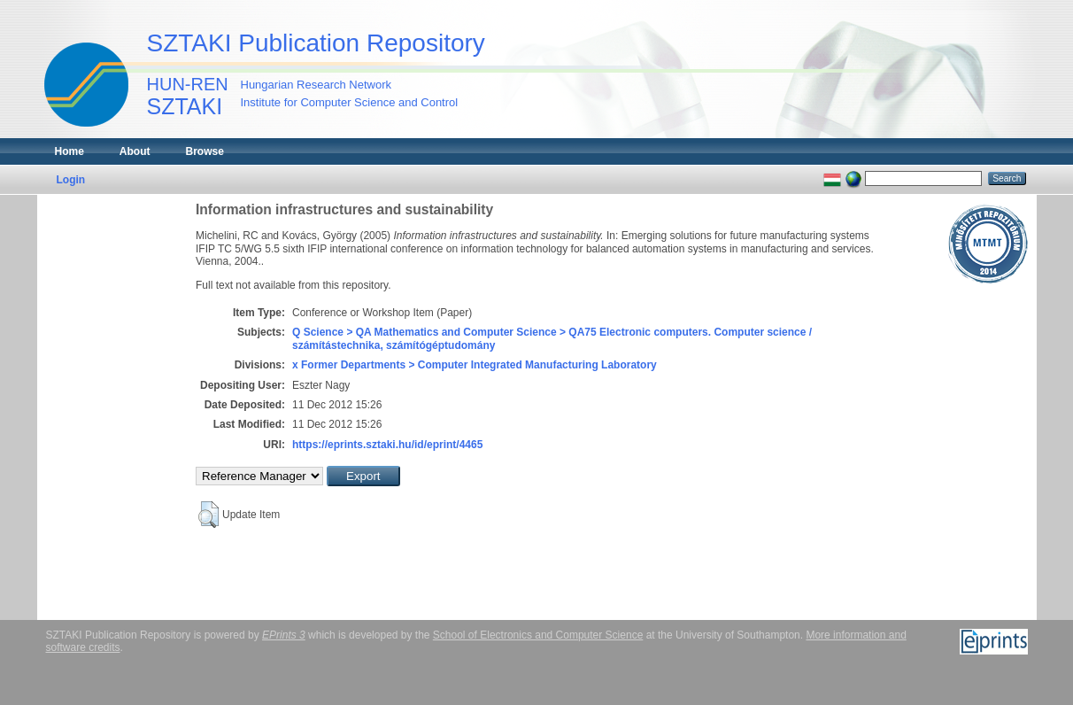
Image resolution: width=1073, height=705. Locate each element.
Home (69, 151)
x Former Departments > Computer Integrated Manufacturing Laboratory (474, 365)
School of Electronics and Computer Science (538, 635)
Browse (205, 151)
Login (71, 180)
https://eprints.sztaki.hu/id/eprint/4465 (387, 444)
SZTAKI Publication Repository (316, 43)
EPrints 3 (283, 635)
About (135, 151)
